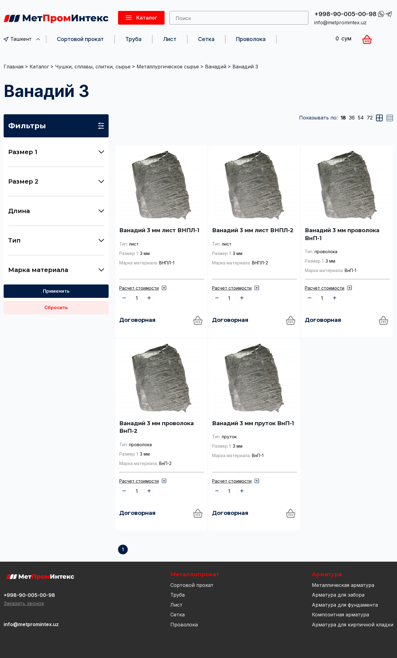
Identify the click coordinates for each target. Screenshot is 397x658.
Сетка (206, 39)
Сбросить (56, 307)
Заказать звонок (24, 603)
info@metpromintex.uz (340, 22)
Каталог (39, 67)
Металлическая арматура (343, 585)
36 (352, 118)
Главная (13, 67)
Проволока (251, 39)
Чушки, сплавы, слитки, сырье (93, 67)
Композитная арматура (340, 614)
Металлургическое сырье (168, 67)
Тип (56, 240)
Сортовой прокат (80, 39)
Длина (56, 211)
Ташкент (22, 39)
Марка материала (56, 270)
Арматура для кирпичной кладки (352, 625)
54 (361, 118)
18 (343, 118)
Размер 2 (56, 181)
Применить (56, 291)
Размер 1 (56, 152)
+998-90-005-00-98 (345, 14)
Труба (133, 39)
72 (370, 118)
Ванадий (215, 67)
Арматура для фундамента (345, 605)
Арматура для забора (338, 595)
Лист (169, 39)
